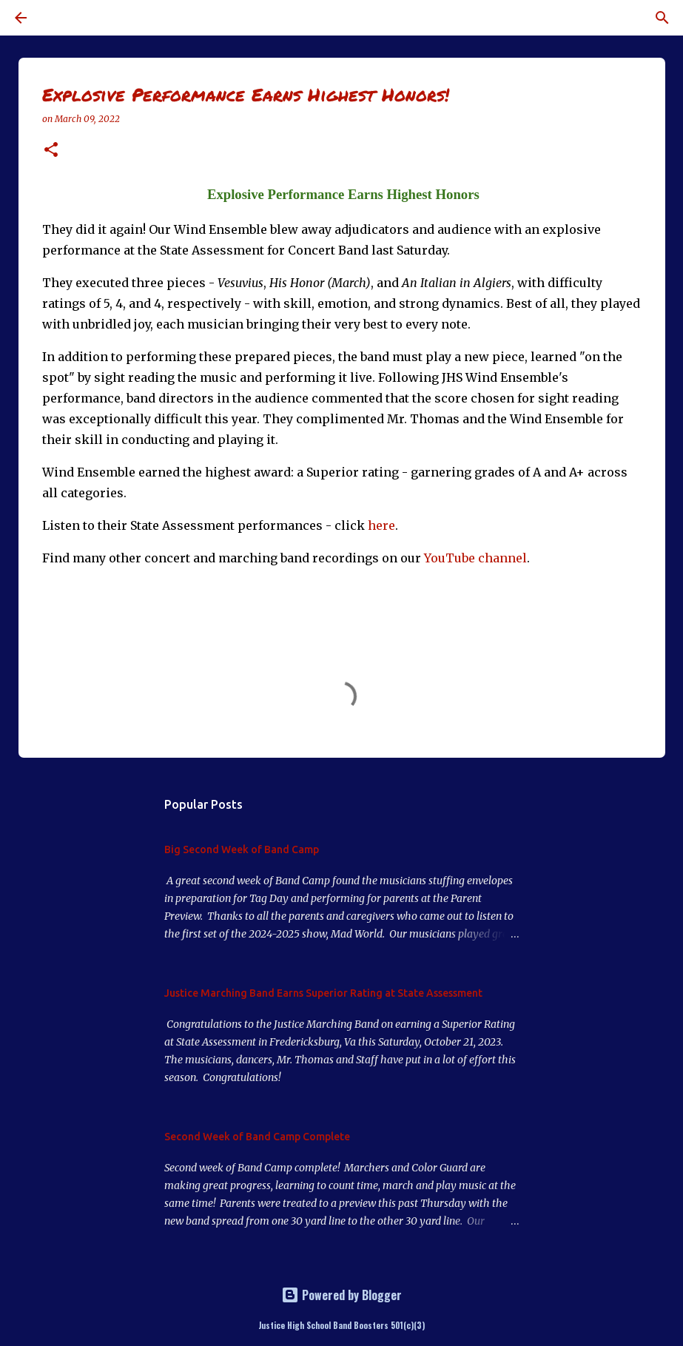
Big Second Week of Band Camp (241, 849)
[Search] (62, 18)
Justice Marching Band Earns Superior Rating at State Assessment (323, 993)
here (381, 525)
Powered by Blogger (341, 1295)
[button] (51, 151)
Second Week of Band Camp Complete (257, 1137)
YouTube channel (475, 558)
